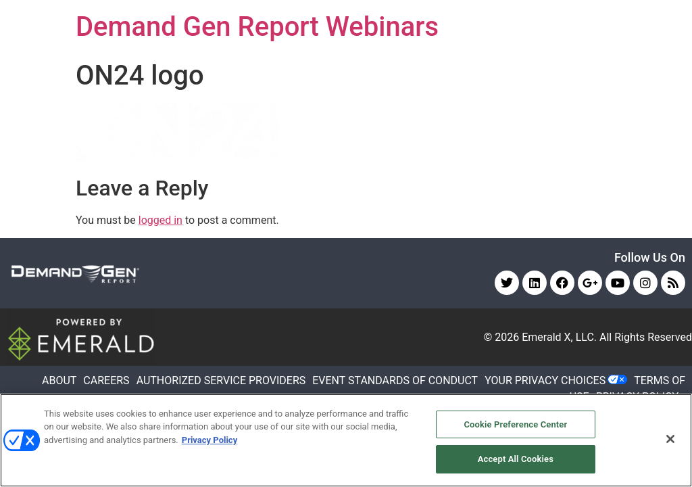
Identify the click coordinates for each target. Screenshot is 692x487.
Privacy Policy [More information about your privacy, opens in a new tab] (209, 440)
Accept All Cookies (515, 459)
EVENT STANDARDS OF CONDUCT (395, 380)
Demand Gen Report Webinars (257, 27)
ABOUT (59, 380)
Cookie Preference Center (515, 424)
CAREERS (106, 380)
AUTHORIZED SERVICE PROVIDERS (221, 380)
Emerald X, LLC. (559, 337)
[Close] (670, 439)
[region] (346, 440)
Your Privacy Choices (545, 380)
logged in (160, 220)
